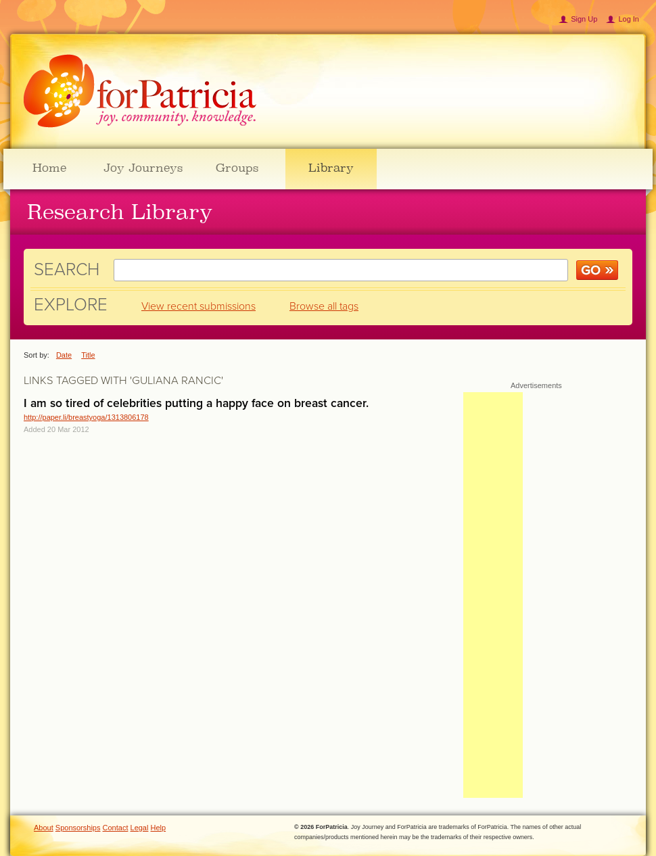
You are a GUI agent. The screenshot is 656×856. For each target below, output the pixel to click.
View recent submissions (198, 306)
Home (49, 167)
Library (331, 167)
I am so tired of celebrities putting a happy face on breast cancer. (196, 403)
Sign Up (584, 19)
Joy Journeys (143, 167)
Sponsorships (78, 828)
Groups (237, 167)
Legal (140, 828)
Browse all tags (323, 306)
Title (88, 355)
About (43, 828)
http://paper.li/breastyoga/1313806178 (86, 417)
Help (158, 828)
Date (64, 355)
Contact (115, 828)
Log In (628, 19)
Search (66, 269)
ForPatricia (140, 91)
